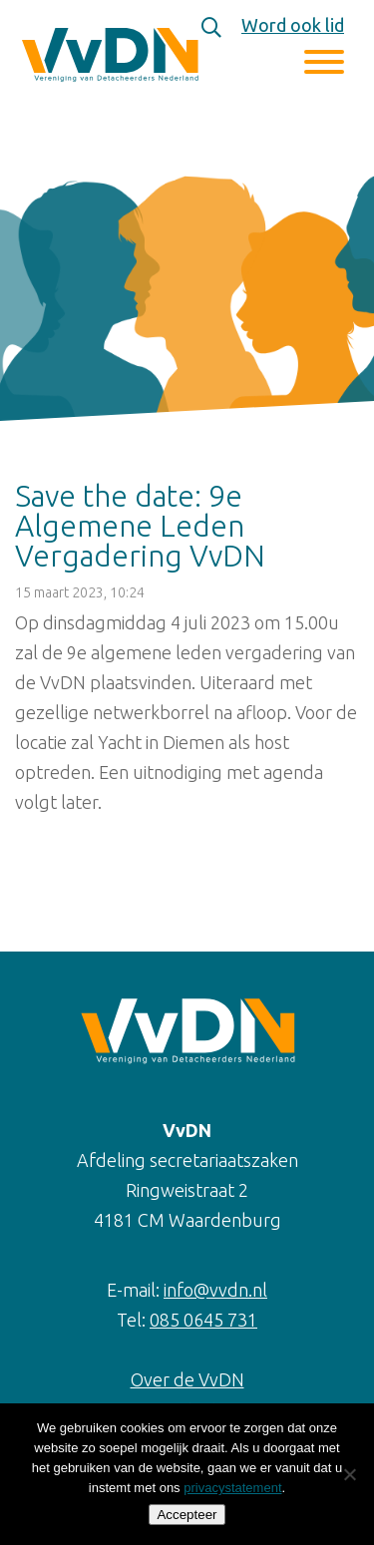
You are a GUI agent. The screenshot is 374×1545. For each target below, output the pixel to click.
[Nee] (349, 1474)
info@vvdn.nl (215, 1290)
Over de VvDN (187, 1379)
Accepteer (186, 1514)
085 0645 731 (203, 1320)
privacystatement (232, 1487)
